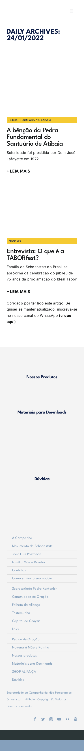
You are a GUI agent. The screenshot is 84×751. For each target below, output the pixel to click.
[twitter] (43, 719)
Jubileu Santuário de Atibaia (30, 120)
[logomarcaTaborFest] (40, 185)
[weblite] (42, 733)
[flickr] (67, 719)
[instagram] (51, 719)
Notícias (15, 241)
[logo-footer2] (42, 493)
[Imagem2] (40, 64)
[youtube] (59, 719)
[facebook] (35, 719)
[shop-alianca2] (42, 426)
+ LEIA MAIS (18, 171)
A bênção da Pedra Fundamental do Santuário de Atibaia (35, 137)
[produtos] (42, 356)
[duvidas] (42, 457)
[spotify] (75, 719)
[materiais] (42, 391)
